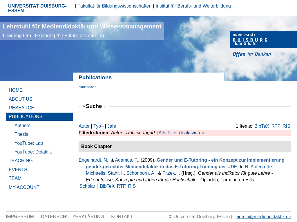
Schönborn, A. (141, 173)
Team (15, 178)
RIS (286, 126)
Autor (84, 126)
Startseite (86, 87)
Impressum (20, 216)
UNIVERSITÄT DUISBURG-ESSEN (37, 8)
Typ (97, 126)
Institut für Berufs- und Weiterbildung (193, 5)
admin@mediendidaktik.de (263, 216)
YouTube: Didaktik (33, 151)
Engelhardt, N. (93, 160)
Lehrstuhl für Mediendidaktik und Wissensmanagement (82, 30)
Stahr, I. (116, 173)
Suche (96, 106)
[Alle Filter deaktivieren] (181, 132)
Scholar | (89, 186)
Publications (25, 116)
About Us (20, 99)
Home (16, 90)
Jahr (111, 126)
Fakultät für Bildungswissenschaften (114, 5)
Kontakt (122, 216)
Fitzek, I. (171, 173)
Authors (22, 125)
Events (18, 169)
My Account (24, 187)
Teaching (21, 160)
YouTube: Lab (29, 143)
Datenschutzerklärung (72, 216)
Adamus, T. (126, 160)
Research (22, 107)
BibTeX (261, 126)
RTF (275, 126)
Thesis (21, 134)
